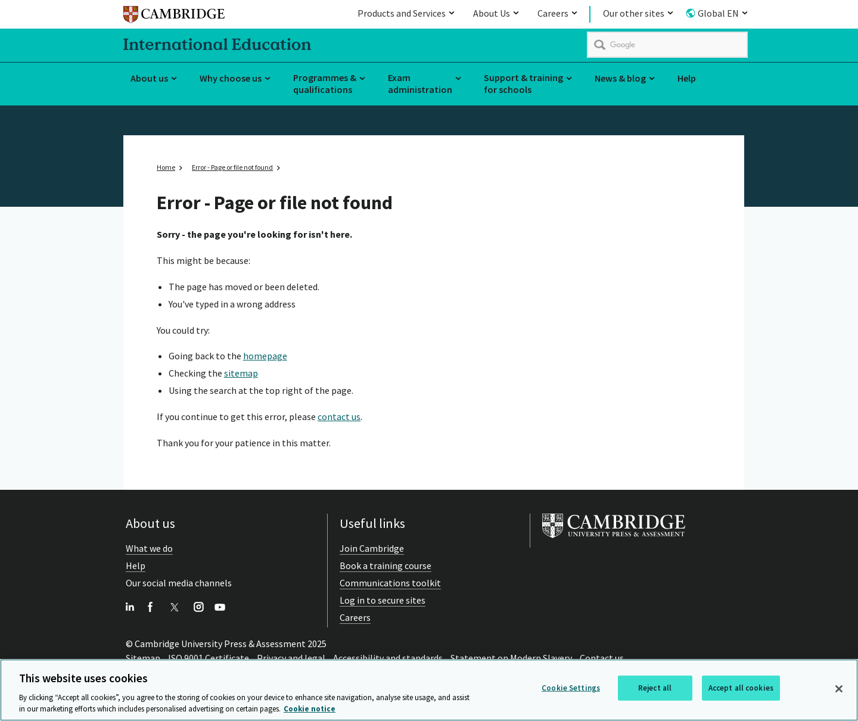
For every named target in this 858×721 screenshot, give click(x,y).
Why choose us (231, 78)
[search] (667, 45)
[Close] (839, 690)
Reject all (655, 689)
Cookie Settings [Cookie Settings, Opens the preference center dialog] (571, 689)
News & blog (620, 78)
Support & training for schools (523, 84)
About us (149, 78)
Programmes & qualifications (324, 84)
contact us (339, 416)
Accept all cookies (740, 689)
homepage (265, 356)
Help (686, 78)
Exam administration (420, 84)
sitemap (241, 373)
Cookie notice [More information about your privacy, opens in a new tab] (309, 711)
